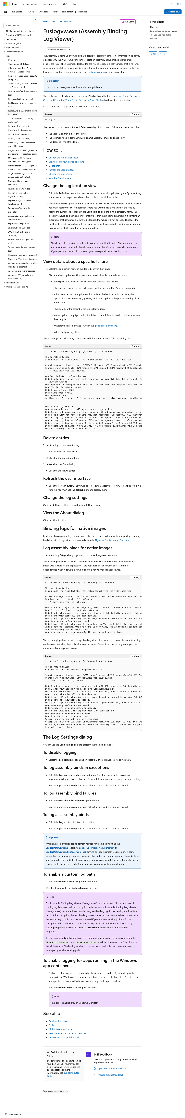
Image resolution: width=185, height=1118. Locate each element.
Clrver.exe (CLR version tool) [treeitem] (20, 98)
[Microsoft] (5, 4)
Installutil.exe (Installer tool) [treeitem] (20, 134)
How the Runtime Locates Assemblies (67, 1033)
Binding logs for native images (163, 30)
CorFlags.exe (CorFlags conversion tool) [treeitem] (23, 105)
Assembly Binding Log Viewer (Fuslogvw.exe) (73, 903)
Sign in (178, 3)
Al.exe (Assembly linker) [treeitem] (18, 64)
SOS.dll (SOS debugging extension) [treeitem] (19, 233)
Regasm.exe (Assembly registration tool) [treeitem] (18, 194)
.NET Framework (65, 21)
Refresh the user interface (61, 169)
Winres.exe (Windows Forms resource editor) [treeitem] (20, 277)
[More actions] (139, 21)
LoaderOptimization (56, 847)
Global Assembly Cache (60, 1029)
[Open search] (171, 4)
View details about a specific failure (66, 161)
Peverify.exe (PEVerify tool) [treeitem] (19, 188)
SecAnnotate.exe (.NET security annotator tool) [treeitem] (21, 217)
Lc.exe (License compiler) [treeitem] (19, 138)
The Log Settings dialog (160, 34)
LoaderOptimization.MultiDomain (96, 847)
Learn (45, 21)
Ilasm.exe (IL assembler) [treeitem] (18, 126)
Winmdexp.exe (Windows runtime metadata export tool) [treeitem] (23, 265)
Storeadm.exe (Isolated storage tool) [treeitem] (21, 249)
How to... (154, 27)
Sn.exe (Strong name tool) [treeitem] (19, 227)
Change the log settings (60, 173)
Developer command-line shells (65, 1037)
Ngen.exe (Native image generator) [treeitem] (18, 183)
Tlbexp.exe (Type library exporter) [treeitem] (22, 254)
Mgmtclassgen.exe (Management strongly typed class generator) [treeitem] (22, 167)
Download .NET (173, 11)
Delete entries (55, 165)
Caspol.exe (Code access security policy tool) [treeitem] (22, 77)
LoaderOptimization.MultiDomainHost (66, 851)
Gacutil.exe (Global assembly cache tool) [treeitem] (20, 120)
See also (153, 38)
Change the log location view (63, 157)
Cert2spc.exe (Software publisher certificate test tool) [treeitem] (22, 85)
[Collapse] (35, 19)
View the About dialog (60, 177)
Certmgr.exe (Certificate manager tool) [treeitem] (22, 93)
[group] (92, 390)
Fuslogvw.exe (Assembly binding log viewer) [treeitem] (22, 112)
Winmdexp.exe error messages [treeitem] (21, 270)
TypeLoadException (96, 71)
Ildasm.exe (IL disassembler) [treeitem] (20, 130)
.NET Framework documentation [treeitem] (20, 31)
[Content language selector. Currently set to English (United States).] (16, 1113)
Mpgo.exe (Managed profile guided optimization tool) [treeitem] (20, 175)
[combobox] (19, 25)
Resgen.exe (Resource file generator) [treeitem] (19, 210)
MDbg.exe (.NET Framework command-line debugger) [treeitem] (20, 160)
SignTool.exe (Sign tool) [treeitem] (18, 223)
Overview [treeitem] (12, 59)
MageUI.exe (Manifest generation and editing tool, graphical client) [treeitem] (22, 152)
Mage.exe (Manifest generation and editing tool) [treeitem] (21, 144)
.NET (53, 21)
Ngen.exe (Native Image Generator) (112, 540)
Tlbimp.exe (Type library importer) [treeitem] (22, 259)
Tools (51, 1025)
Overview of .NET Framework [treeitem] (18, 35)
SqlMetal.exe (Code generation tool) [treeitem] (21, 241)
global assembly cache (105, 325)
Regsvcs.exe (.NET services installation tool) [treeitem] (19, 202)
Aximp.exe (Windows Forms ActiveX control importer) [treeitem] (20, 70)
